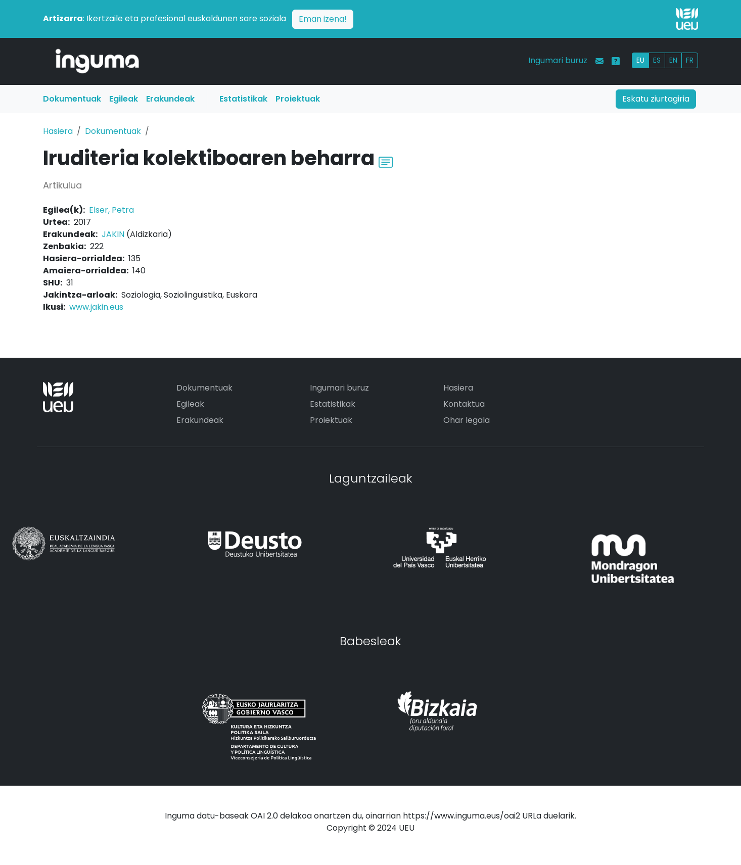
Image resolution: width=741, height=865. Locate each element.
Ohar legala (466, 420)
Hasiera (58, 131)
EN (673, 60)
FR (689, 60)
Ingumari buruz (557, 60)
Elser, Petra (111, 210)
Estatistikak (243, 99)
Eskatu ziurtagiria (655, 99)
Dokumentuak (72, 99)
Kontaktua (464, 404)
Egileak (123, 99)
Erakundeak (170, 99)
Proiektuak (297, 99)
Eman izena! (323, 19)
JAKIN (113, 234)
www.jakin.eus (96, 307)
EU (640, 60)
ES (657, 60)
